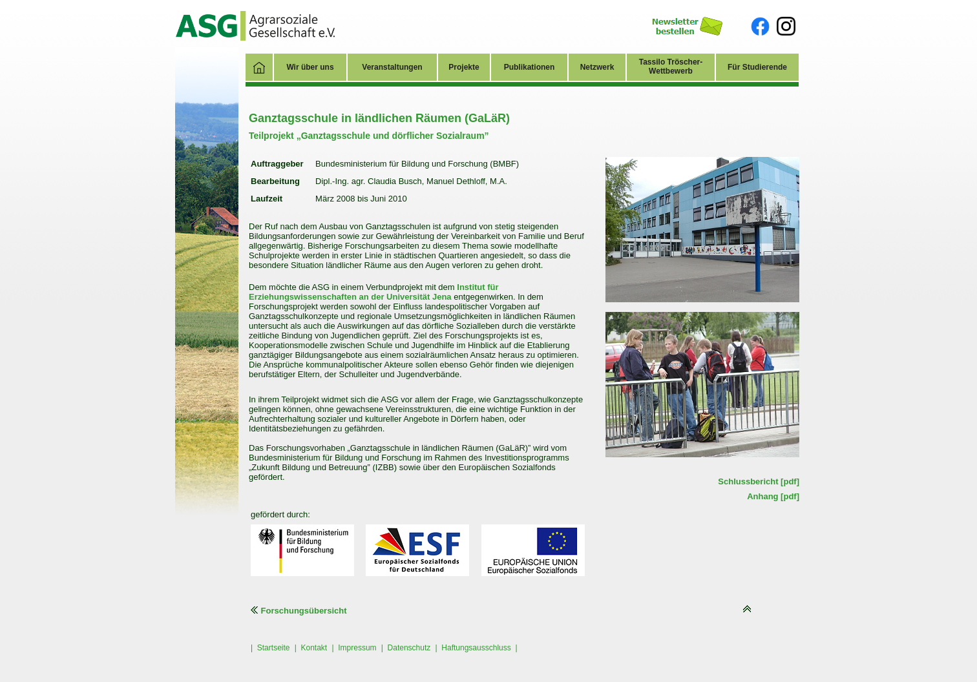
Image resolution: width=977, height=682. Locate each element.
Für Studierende (757, 67)
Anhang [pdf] (773, 496)
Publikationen (529, 67)
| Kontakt (311, 647)
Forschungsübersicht (299, 610)
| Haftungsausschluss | (477, 647)
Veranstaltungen (392, 67)
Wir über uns (309, 67)
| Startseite (270, 647)
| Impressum (353, 647)
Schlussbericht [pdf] (758, 481)
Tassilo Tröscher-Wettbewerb (670, 66)
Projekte (463, 67)
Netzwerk (597, 67)
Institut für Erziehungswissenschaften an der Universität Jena (374, 292)
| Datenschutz (406, 647)
